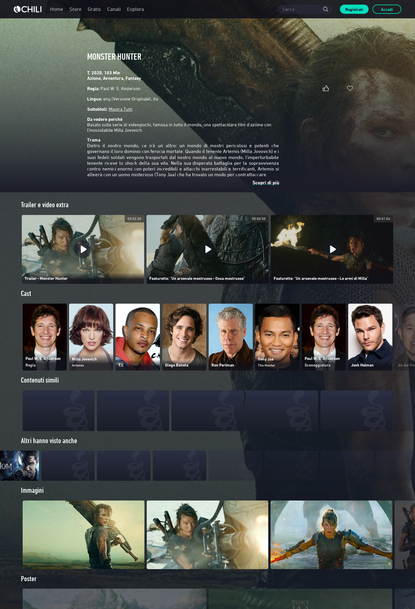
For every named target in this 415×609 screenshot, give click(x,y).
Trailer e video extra (44, 205)
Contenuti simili (40, 380)
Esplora (135, 9)
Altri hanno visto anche (49, 441)
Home (56, 9)
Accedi (387, 9)
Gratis (94, 9)
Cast (26, 293)
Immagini (32, 501)
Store (75, 9)
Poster (29, 589)
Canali (114, 9)
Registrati (354, 9)
